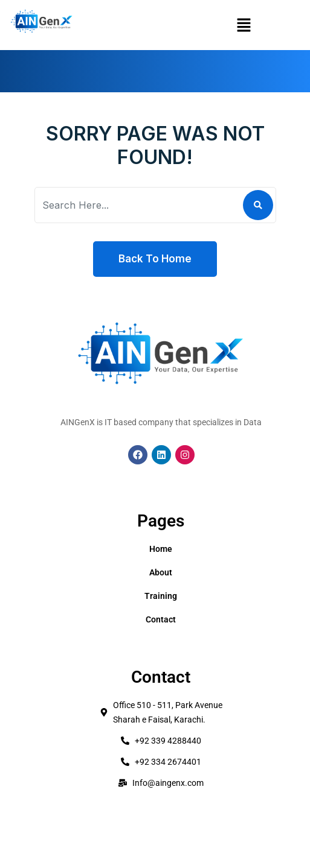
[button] (243, 25)
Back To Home (155, 259)
